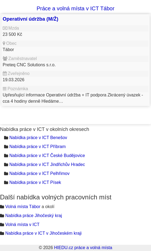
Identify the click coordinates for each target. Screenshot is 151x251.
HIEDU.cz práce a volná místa (83, 247)
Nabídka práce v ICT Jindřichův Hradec (47, 164)
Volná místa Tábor (22, 206)
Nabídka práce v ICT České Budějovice (47, 155)
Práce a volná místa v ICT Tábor (75, 8)
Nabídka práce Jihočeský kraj (33, 215)
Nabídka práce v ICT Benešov (38, 137)
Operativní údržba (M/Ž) (30, 19)
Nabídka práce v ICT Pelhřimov (39, 173)
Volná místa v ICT (22, 224)
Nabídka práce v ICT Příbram (37, 146)
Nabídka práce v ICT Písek (35, 182)
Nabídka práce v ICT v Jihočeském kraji (43, 233)
